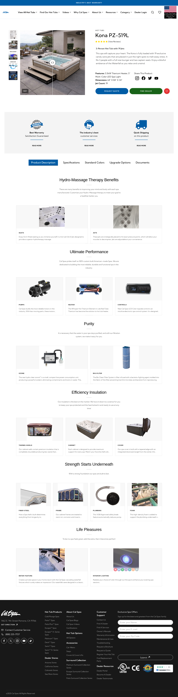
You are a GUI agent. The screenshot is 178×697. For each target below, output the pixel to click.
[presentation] (145, 647)
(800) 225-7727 (12, 634)
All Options (70, 638)
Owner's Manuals (104, 631)
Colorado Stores (51, 670)
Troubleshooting (103, 643)
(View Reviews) (114, 41)
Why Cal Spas (81, 12)
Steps (68, 651)
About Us (97, 12)
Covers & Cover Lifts (74, 655)
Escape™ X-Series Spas (52, 633)
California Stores (51, 666)
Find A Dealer (102, 624)
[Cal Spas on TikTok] (30, 641)
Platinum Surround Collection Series (78, 666)
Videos (66, 12)
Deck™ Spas (50, 642)
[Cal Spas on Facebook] (4, 641)
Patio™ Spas (50, 620)
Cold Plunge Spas (52, 616)
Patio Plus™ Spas (52, 624)
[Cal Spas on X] (10, 641)
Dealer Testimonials (105, 678)
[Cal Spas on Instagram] (17, 641)
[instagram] (137, 78)
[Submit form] (145, 657)
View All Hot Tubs (27, 12)
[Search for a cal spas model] (152, 12)
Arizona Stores (51, 662)
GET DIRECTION (9, 624)
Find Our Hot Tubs (50, 12)
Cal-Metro (70, 647)
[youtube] (156, 78)
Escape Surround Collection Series (77, 672)
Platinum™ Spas (51, 638)
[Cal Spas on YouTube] (24, 641)
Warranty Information (106, 635)
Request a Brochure (105, 647)
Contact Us (101, 620)
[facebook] (143, 78)
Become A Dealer (104, 674)
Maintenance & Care (105, 639)
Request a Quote (104, 650)
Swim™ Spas (50, 646)
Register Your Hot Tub (106, 654)
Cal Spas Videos (73, 624)
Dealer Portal (102, 671)
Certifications (71, 628)
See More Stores (51, 674)
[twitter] (150, 78)
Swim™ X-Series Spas (51, 651)
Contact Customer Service (17, 630)
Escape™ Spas (51, 628)
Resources (112, 12)
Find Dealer (146, 91)
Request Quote (111, 91)
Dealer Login (141, 12)
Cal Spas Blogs (72, 620)
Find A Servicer (103, 627)
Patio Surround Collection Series (79, 678)
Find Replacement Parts (104, 659)
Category (126, 12)
